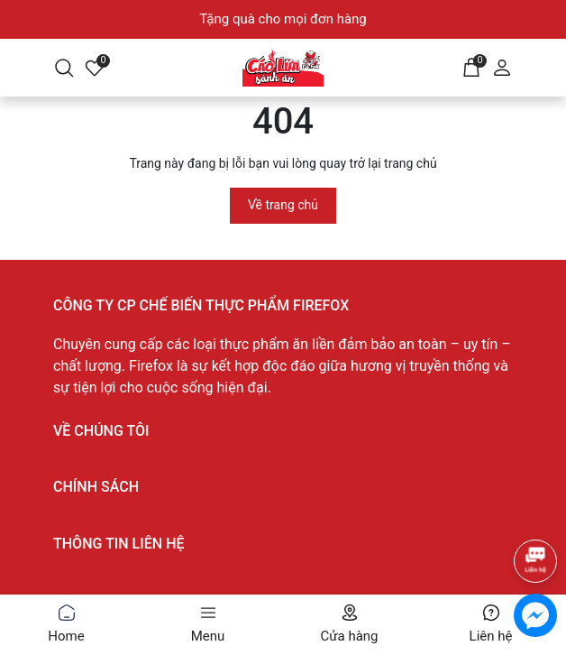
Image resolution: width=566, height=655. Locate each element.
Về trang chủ (283, 205)
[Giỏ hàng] (471, 66)
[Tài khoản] (502, 66)
